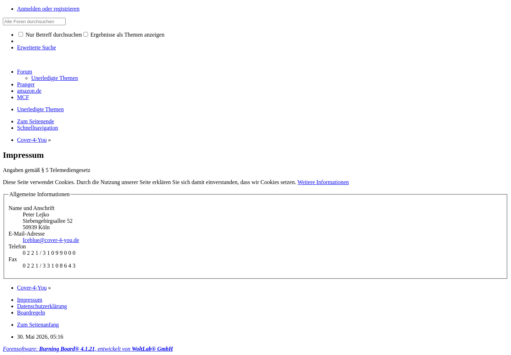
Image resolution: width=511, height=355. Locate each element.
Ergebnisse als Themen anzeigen (124, 35)
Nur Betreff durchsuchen (50, 35)
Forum (24, 72)
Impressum (29, 300)
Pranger (26, 84)
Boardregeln (31, 313)
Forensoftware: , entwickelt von (88, 349)
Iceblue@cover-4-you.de (51, 240)
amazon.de (29, 91)
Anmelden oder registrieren (48, 9)
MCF (23, 97)
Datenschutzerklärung (42, 306)
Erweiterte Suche (36, 47)
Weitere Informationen (323, 182)
